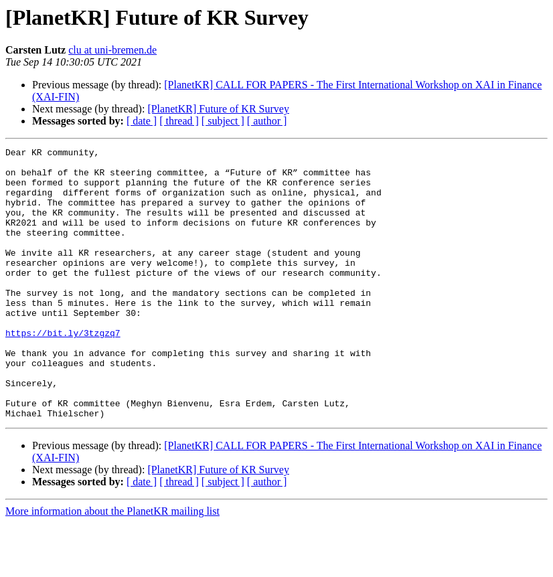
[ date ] (142, 121)
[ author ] (267, 121)
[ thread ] (179, 121)
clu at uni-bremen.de (112, 50)
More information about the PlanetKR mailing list (112, 565)
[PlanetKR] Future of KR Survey (218, 108)
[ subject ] (223, 121)
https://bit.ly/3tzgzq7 (63, 371)
